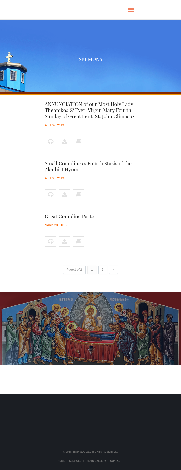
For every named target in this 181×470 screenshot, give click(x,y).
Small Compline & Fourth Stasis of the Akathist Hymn (88, 166)
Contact (116, 461)
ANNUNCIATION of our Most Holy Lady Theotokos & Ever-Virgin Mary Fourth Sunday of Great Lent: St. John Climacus (90, 110)
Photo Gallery (95, 461)
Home (61, 461)
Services (75, 461)
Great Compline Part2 (69, 216)
